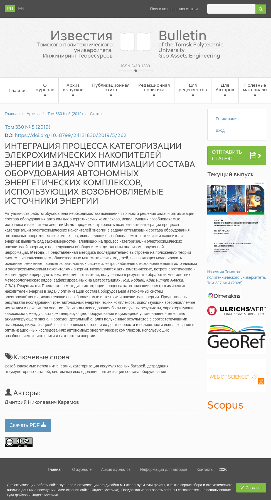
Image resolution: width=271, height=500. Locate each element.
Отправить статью (227, 155)
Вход (220, 130)
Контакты (205, 469)
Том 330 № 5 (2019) (65, 113)
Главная (18, 90)
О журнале (44, 89)
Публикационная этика (111, 89)
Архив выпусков (73, 89)
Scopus (225, 404)
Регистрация (227, 118)
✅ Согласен (251, 488)
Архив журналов (115, 469)
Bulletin (207, 43)
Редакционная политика (154, 89)
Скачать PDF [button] (27, 425)
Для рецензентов (193, 89)
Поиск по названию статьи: (174, 9)
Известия (64, 43)
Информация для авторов (163, 469)
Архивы (33, 113)
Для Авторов (225, 89)
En (21, 8)
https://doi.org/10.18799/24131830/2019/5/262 (71, 135)
